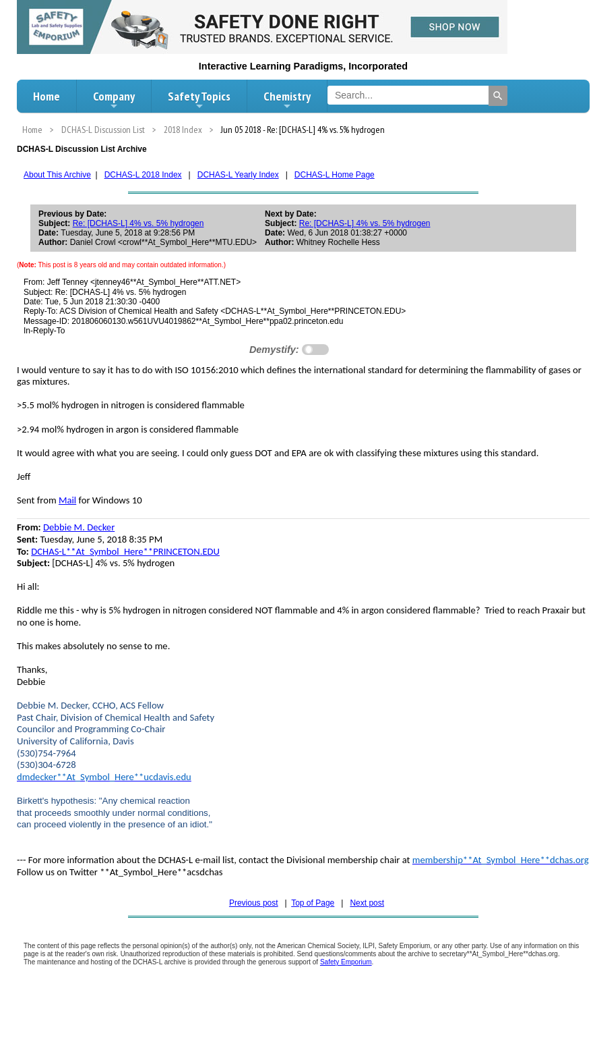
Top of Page (312, 903)
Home (46, 96)
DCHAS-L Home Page (334, 175)
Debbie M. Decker (79, 527)
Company (114, 99)
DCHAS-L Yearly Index (238, 175)
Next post (367, 903)
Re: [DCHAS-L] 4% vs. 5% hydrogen (138, 223)
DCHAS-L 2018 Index (143, 175)
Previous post (253, 903)
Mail (67, 500)
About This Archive (57, 175)
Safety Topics (199, 99)
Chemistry (287, 99)
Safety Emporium (346, 962)
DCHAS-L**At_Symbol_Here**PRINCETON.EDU (125, 551)
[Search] (498, 96)
